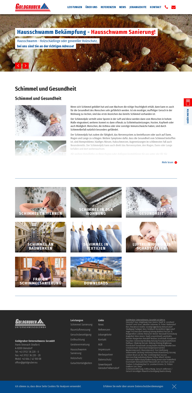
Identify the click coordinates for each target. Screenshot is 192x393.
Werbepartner (105, 354)
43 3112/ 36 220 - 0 (29, 351)
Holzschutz (76, 358)
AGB (100, 344)
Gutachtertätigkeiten (81, 363)
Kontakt (155, 7)
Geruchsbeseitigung (80, 334)
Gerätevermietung (79, 344)
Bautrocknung (165, 371)
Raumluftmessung (80, 329)
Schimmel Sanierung (81, 324)
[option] (96, 43)
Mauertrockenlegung (150, 371)
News (122, 7)
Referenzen (108, 7)
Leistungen (74, 7)
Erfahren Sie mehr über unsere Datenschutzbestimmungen (133, 386)
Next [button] (26, 66)
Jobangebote (138, 7)
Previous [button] (18, 66)
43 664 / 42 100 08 (32, 358)
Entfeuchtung (77, 339)
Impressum (104, 349)
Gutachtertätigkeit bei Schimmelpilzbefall (95, 163)
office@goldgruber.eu (26, 362)
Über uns (91, 7)
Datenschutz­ (104, 359)
